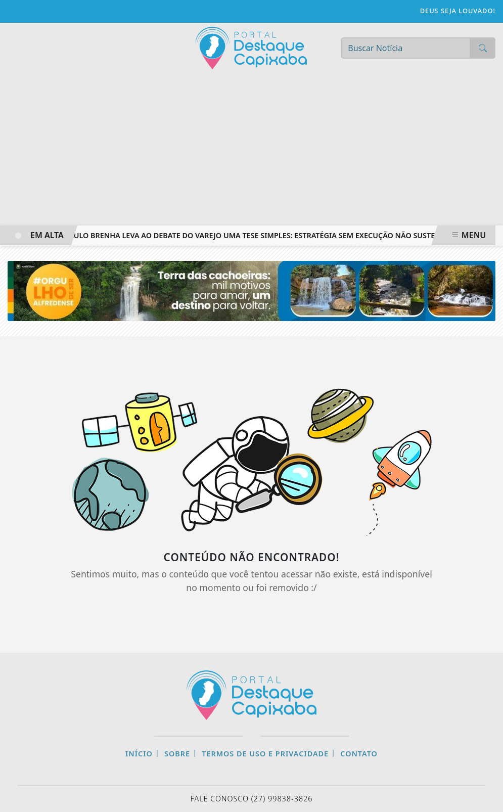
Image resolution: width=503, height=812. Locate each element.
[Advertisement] (251, 149)
